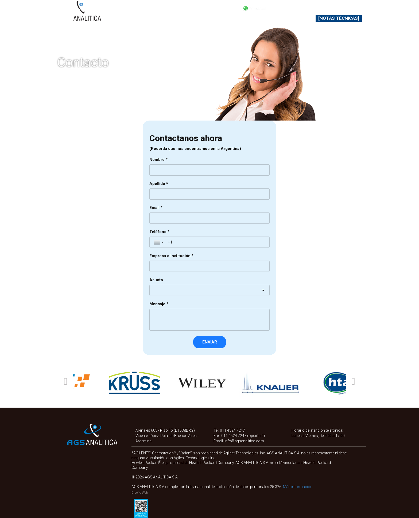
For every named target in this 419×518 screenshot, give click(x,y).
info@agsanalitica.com (244, 441)
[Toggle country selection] (159, 242)
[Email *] (209, 218)
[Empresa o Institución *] (209, 266)
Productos (146, 18)
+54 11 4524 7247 (295, 7)
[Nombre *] (209, 170)
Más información (297, 487)
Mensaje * (158, 303)
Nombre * (158, 159)
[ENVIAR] (209, 342)
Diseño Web (139, 492)
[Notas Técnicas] (338, 18)
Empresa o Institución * (171, 255)
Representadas (186, 18)
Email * (155, 207)
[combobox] (209, 290)
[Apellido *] (209, 194)
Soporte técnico (232, 18)
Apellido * (158, 183)
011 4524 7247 (232, 430)
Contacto (300, 18)
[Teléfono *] (216, 242)
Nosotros (270, 18)
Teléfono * (159, 231)
